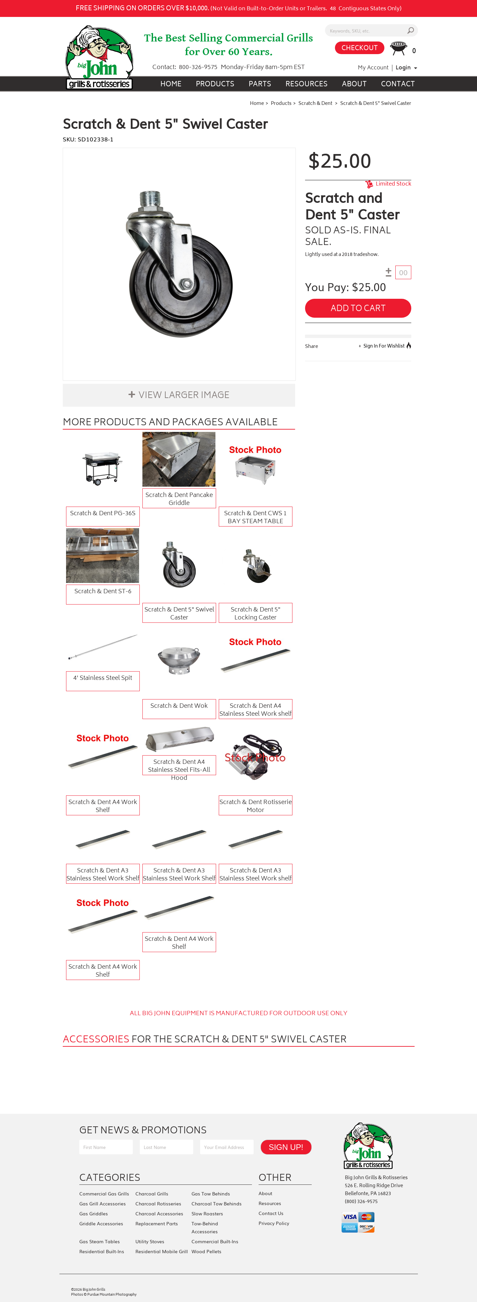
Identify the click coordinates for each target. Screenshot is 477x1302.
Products (215, 85)
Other (275, 1177)
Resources (306, 85)
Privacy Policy (274, 1223)
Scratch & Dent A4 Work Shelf (102, 806)
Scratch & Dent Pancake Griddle (179, 499)
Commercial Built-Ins (215, 1241)
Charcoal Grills (151, 1193)
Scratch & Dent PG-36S (102, 514)
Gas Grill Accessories (102, 1203)
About (354, 85)
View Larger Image (183, 396)
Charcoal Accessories (159, 1213)
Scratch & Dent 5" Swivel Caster (179, 614)
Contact (398, 85)
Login (403, 68)
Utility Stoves (149, 1241)
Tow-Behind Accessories (205, 1227)
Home (171, 85)
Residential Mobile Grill (161, 1251)
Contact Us (271, 1213)
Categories (109, 1177)
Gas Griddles (93, 1213)
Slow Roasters (207, 1213)
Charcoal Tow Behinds (217, 1203)
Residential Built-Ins (101, 1251)
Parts (260, 85)
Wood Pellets (206, 1251)
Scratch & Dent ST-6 (102, 592)
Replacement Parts (156, 1223)
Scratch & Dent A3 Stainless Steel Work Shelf (102, 875)
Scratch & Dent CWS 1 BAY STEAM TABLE (255, 518)
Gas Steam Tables (99, 1241)
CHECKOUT (360, 48)
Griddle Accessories (101, 1223)
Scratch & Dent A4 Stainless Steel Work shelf (255, 710)
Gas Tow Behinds (211, 1193)
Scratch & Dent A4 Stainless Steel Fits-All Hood (179, 766)
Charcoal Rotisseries (158, 1203)
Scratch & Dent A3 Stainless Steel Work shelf (255, 875)
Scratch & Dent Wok (179, 706)
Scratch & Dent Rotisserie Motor (255, 806)
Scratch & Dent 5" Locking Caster (255, 614)
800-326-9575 (198, 68)
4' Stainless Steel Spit (102, 678)
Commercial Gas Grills (104, 1193)
